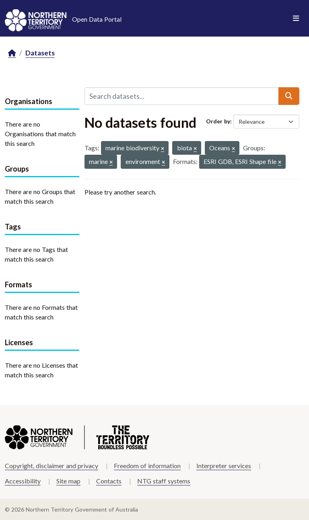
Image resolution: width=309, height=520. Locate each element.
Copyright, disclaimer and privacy (51, 465)
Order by (218, 121)
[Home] (12, 53)
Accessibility (23, 481)
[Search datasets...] (181, 96)
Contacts (109, 481)
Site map (68, 481)
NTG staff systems (163, 481)
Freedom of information (147, 465)
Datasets (40, 53)
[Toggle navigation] (296, 18)
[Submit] (288, 96)
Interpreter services (223, 465)
